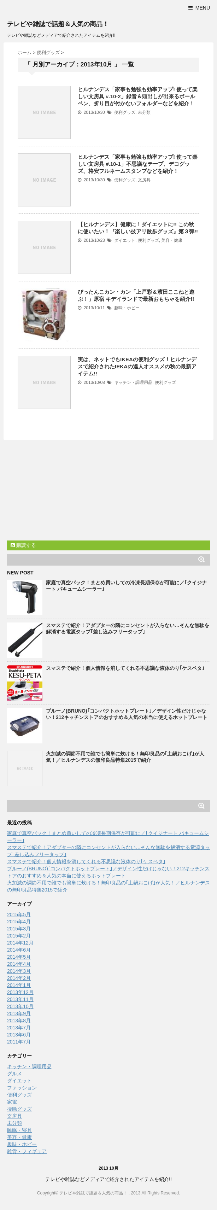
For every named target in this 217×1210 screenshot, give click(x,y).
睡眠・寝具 (19, 1130)
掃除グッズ (19, 1109)
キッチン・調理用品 (133, 382)
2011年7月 (19, 1042)
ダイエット (124, 240)
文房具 (144, 179)
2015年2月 (19, 936)
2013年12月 (20, 992)
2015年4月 (19, 921)
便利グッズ (124, 112)
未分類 (144, 112)
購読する (23, 545)
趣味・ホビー (127, 307)
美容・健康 (171, 240)
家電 (12, 1102)
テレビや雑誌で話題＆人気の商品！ (58, 24)
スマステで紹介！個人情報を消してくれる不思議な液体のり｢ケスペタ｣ (125, 668)
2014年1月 (19, 985)
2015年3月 (19, 928)
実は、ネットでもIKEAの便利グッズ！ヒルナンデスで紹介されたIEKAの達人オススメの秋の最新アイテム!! (137, 366)
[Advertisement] (60, 491)
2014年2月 (19, 978)
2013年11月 (20, 999)
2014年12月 (20, 943)
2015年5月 (19, 914)
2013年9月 (19, 1013)
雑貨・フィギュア (27, 1151)
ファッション (22, 1088)
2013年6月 (19, 1034)
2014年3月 (19, 971)
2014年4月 (19, 964)
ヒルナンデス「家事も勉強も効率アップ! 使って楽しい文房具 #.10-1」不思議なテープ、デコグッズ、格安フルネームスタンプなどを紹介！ (138, 164)
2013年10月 (20, 1006)
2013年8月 (19, 1020)
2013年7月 (19, 1027)
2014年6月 (19, 950)
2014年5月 (19, 957)
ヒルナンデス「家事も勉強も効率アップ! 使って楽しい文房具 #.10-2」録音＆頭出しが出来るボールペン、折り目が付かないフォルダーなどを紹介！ (138, 96)
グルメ (14, 1073)
